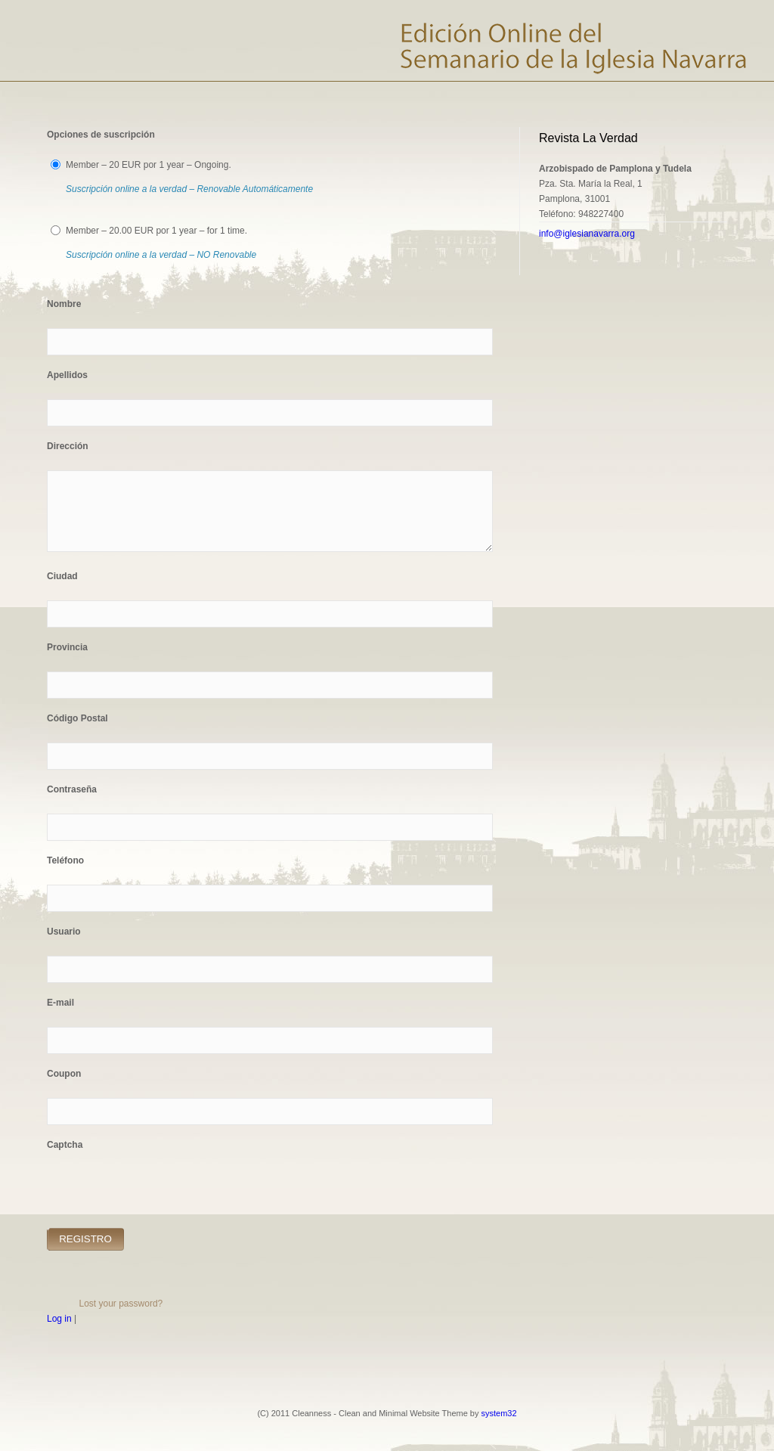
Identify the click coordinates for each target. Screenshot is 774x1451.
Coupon (64, 1073)
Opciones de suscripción (101, 134)
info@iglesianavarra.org (587, 233)
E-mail (60, 1002)
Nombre (64, 304)
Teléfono (65, 860)
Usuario (64, 931)
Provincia (67, 647)
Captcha (64, 1144)
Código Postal (77, 718)
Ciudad (62, 576)
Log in (59, 1318)
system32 (499, 1413)
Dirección (67, 446)
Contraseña (72, 789)
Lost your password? (121, 1303)
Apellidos (67, 375)
